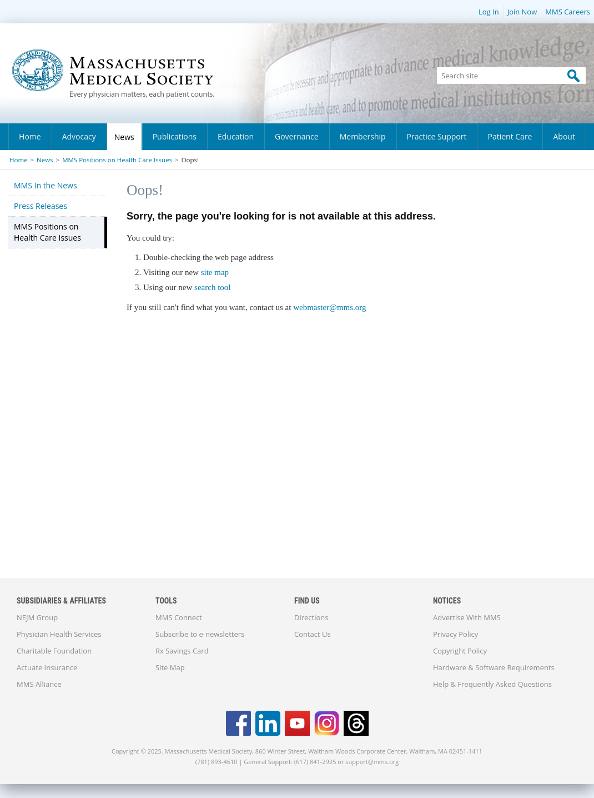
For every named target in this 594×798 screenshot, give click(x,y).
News (124, 137)
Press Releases (40, 206)
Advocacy (79, 136)
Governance (297, 136)
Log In (489, 12)
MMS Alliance (39, 684)
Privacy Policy (455, 634)
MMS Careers (567, 12)
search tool (212, 287)
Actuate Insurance (47, 667)
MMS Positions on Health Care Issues (117, 160)
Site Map (170, 667)
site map (215, 272)
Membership (363, 136)
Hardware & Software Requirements (494, 667)
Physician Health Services (59, 634)
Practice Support (437, 136)
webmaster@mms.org (329, 307)
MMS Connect (178, 617)
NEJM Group (37, 617)
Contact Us (312, 634)
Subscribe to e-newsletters (199, 634)
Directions (311, 617)
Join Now (522, 12)
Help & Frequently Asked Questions (492, 684)
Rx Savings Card (182, 651)
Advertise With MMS (467, 617)
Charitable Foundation (54, 651)
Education (236, 136)
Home (30, 136)
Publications (175, 136)
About (564, 136)
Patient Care (509, 136)
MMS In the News (45, 185)
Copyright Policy (460, 651)
